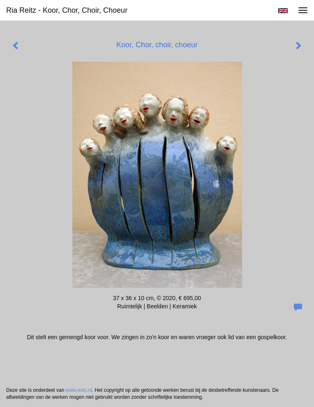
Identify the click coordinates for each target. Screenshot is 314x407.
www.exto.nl (79, 390)
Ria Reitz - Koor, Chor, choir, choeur (66, 10)
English (283, 10)
